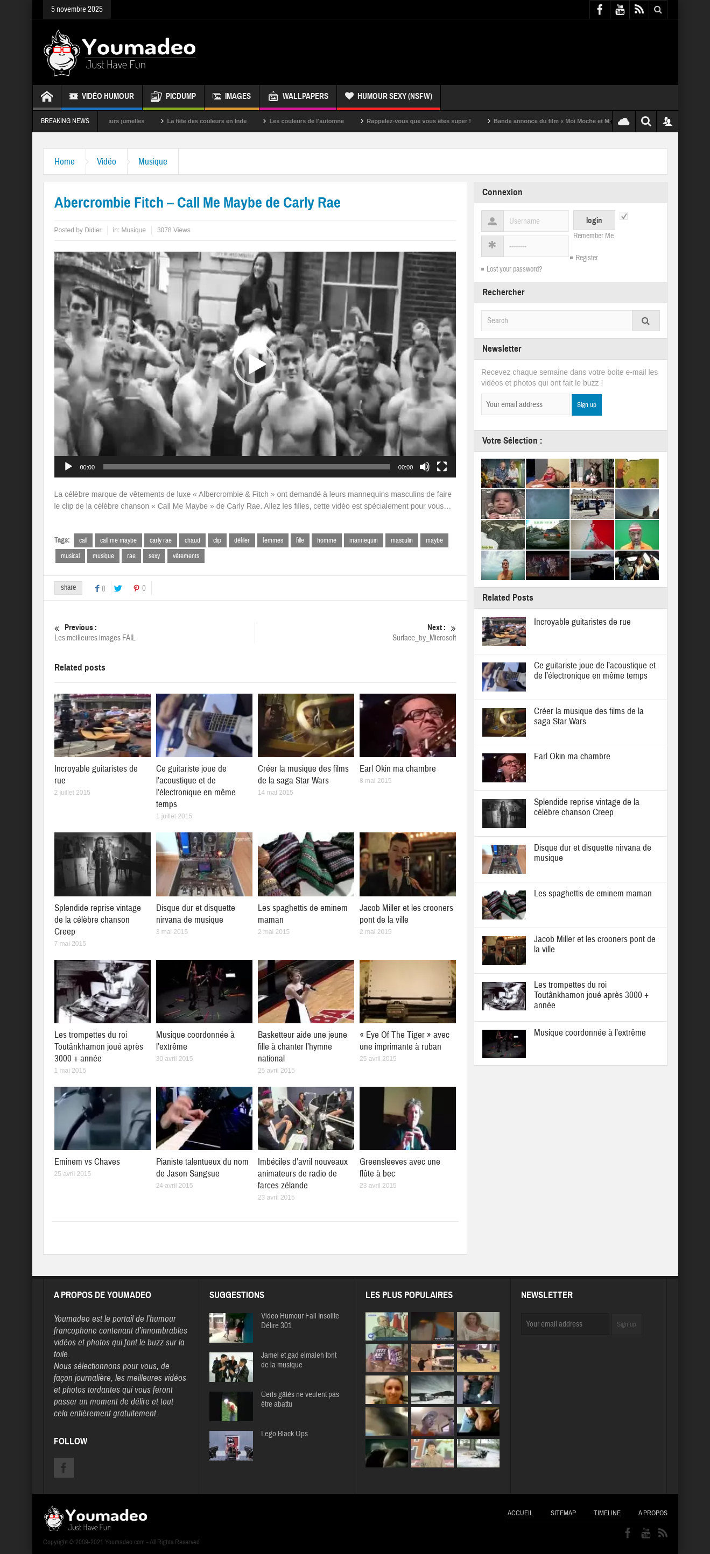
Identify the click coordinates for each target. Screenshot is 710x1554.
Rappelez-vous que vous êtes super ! (434, 121)
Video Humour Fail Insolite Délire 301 (300, 1321)
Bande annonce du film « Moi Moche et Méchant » (578, 121)
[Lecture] (68, 466)
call (83, 540)
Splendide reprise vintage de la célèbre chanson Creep (97, 919)
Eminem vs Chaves (87, 1161)
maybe (434, 540)
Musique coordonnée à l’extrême (590, 1033)
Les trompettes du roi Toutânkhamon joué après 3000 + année (98, 1046)
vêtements (186, 556)
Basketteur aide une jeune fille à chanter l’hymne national (302, 1046)
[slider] (246, 466)
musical (70, 556)
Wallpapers (297, 97)
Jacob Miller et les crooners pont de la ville (406, 913)
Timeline (607, 1513)
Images (232, 97)
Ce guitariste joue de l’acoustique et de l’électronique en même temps (196, 786)
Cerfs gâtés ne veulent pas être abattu (300, 1399)
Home (64, 161)
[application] (255, 364)
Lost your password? (514, 269)
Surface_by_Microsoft (356, 632)
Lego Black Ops (284, 1434)
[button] (255, 364)
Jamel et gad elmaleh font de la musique (298, 1360)
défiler (242, 540)
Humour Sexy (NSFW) (388, 97)
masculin (402, 540)
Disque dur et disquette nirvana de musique (195, 913)
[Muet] (424, 466)
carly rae (161, 540)
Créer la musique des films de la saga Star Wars (303, 774)
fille (300, 540)
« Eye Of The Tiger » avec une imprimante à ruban (404, 1040)
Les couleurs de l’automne (321, 121)
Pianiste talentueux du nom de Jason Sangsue (202, 1167)
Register (586, 258)
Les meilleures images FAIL (154, 632)
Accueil (520, 1513)
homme (326, 540)
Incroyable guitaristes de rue (582, 622)
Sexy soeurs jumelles (129, 121)
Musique (152, 161)
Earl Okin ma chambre (398, 768)
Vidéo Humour (101, 97)
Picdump (173, 97)
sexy (154, 556)
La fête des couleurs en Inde (222, 121)
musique (103, 556)
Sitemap (563, 1513)
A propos (652, 1513)
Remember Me (593, 236)
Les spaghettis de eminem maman (593, 893)
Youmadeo (72, 1318)
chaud (192, 540)
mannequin (363, 540)
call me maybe (118, 540)
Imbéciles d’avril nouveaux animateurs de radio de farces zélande (303, 1173)
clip (217, 540)
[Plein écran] (442, 466)
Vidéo (106, 161)
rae (131, 556)
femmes (273, 540)
